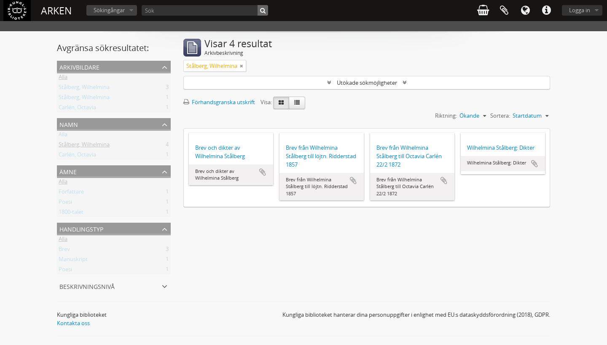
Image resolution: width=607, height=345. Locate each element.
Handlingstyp (81, 228)
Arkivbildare (79, 66)
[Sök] (205, 10)
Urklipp (504, 10)
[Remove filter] (241, 66)
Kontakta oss (73, 323)
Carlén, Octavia (77, 109)
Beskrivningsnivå (87, 285)
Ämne (68, 171)
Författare (71, 193)
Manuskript (73, 260)
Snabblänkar (546, 10)
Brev (64, 250)
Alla (63, 78)
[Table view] (297, 103)
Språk (525, 10)
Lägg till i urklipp (262, 172)
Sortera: (500, 115)
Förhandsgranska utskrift (219, 102)
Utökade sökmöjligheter (367, 82)
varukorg (483, 10)
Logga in (579, 10)
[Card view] (281, 103)
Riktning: (446, 115)
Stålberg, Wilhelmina (84, 88)
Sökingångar (109, 10)
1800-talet (71, 213)
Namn (68, 123)
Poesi (65, 203)
